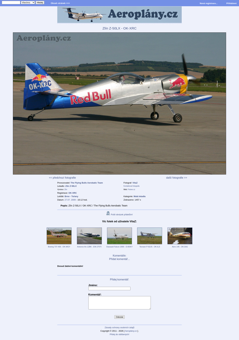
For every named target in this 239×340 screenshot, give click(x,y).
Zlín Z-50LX (71, 186)
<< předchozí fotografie (62, 177)
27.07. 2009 (70, 200)
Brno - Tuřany (71, 196)
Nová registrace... (208, 3)
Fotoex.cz (131, 189)
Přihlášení (231, 3)
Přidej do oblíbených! (119, 337)
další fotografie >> (176, 177)
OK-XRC (72, 193)
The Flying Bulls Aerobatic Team (87, 183)
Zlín (65, 189)
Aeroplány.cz (131, 333)
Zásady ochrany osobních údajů (119, 330)
